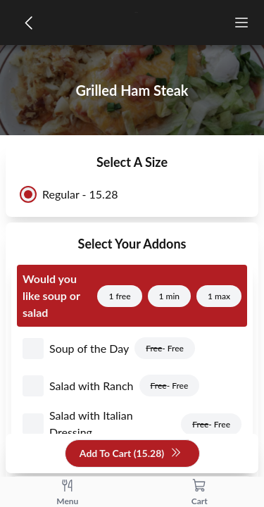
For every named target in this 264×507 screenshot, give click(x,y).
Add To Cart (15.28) (131, 453)
